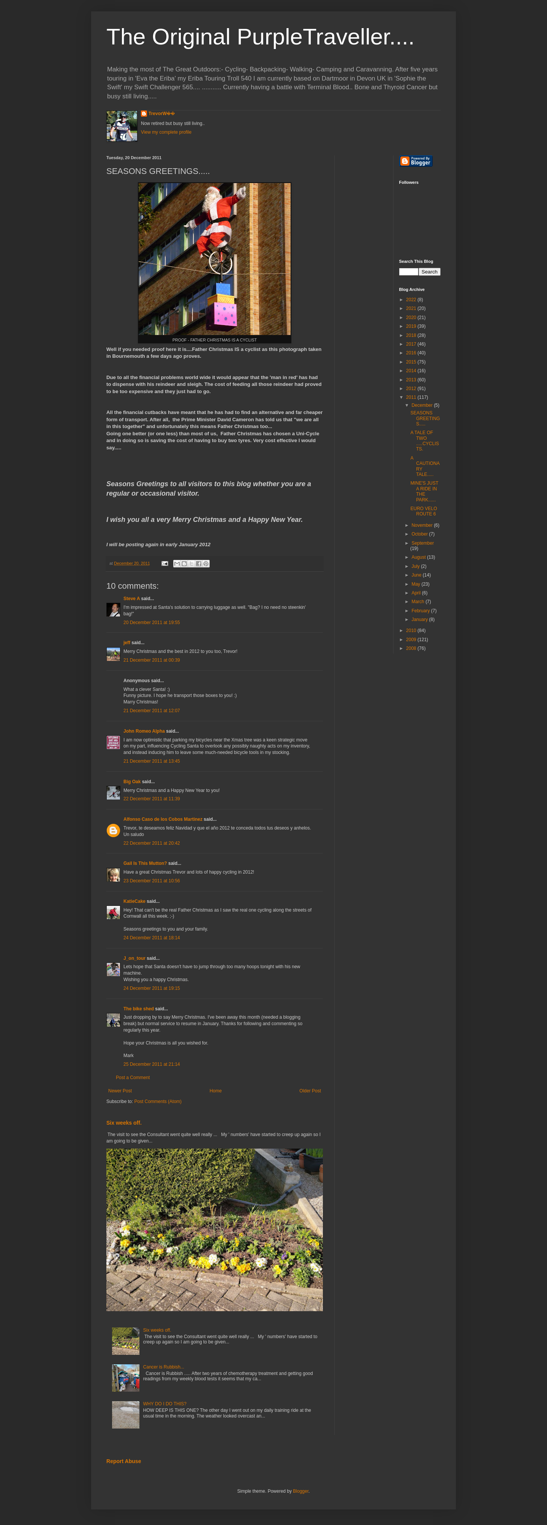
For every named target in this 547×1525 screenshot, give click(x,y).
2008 (411, 648)
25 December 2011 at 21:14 (151, 1064)
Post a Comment (133, 1077)
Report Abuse (123, 1461)
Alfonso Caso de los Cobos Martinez (162, 819)
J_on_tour (134, 958)
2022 (411, 299)
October (420, 534)
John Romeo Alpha (144, 731)
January (420, 619)
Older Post (310, 1091)
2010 (411, 630)
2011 (411, 397)
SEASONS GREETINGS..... (425, 418)
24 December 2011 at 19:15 (151, 988)
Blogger (300, 1491)
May (416, 584)
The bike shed (138, 1008)
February (421, 610)
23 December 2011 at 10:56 (151, 880)
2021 (411, 308)
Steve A (131, 598)
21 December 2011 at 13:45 (151, 761)
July (416, 566)
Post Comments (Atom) (158, 1101)
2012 (411, 388)
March (418, 601)
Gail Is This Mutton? (145, 863)
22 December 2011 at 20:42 (151, 843)
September (422, 543)
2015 (411, 362)
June (416, 575)
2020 (411, 317)
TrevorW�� (162, 113)
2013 (411, 379)
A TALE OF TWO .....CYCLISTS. (424, 441)
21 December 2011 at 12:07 (151, 710)
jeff (126, 642)
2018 (411, 335)
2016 (411, 353)
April (416, 593)
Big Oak (132, 781)
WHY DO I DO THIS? (165, 1403)
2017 (411, 344)
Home (216, 1091)
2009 (411, 639)
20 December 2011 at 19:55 (151, 622)
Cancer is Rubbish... (163, 1367)
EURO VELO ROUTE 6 (423, 511)
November (422, 525)
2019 (411, 326)
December (422, 405)
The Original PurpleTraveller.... (260, 36)
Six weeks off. (124, 1123)
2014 (411, 370)
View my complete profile (166, 132)
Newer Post (120, 1091)
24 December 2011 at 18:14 (151, 937)
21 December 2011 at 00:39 (151, 660)
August (419, 557)
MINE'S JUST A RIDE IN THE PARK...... (424, 491)
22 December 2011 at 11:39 (151, 798)
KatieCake (134, 901)
